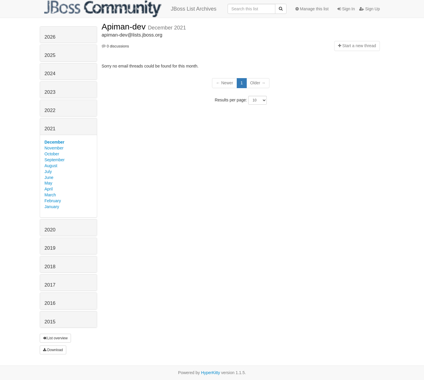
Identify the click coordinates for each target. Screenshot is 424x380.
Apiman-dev (125, 26)
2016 (49, 303)
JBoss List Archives (130, 8)
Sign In (346, 8)
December (54, 142)
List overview (55, 338)
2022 (49, 110)
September (54, 159)
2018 (49, 266)
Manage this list (312, 8)
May (48, 183)
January (51, 206)
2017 (49, 285)
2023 (49, 92)
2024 (49, 73)
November (54, 148)
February (52, 200)
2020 (49, 230)
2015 (49, 322)
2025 (49, 55)
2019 (49, 248)
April (48, 189)
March (50, 195)
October (51, 154)
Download (53, 350)
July (48, 171)
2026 (49, 37)
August (50, 165)
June (48, 177)
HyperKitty (210, 372)
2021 (49, 128)
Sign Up (369, 8)
